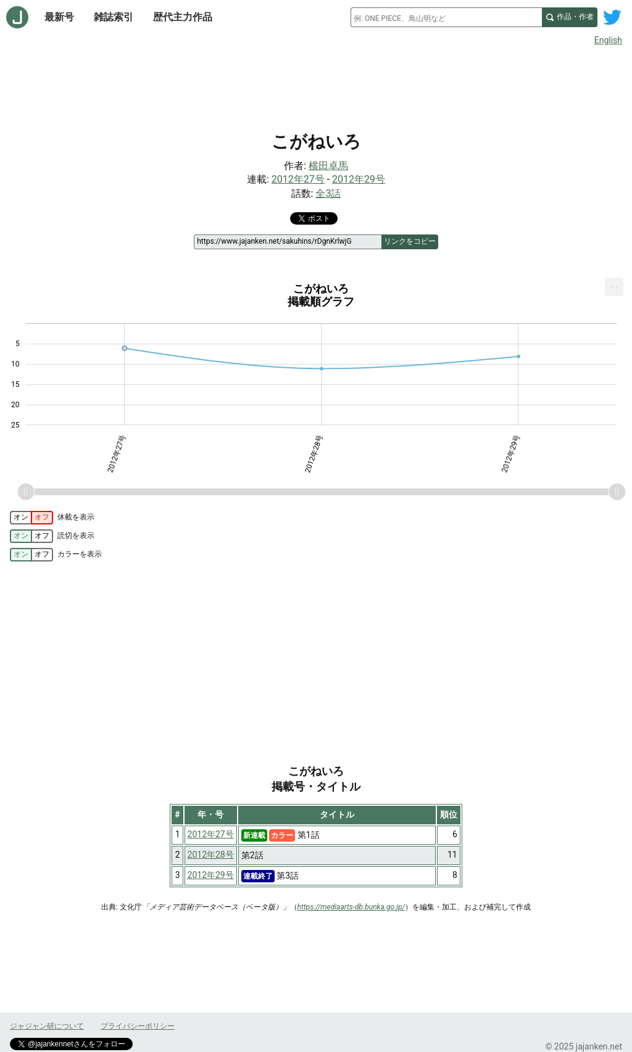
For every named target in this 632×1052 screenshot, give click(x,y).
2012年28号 (211, 854)
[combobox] (446, 17)
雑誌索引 (113, 17)
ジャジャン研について (47, 1026)
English (608, 40)
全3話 (328, 193)
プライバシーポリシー (138, 1026)
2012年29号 (358, 179)
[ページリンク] (287, 241)
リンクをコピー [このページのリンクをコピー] (410, 241)
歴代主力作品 (182, 17)
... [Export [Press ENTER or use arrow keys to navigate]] (614, 284)
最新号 (59, 17)
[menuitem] (614, 287)
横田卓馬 (328, 166)
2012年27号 (298, 179)
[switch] (31, 517)
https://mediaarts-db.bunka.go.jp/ (351, 907)
